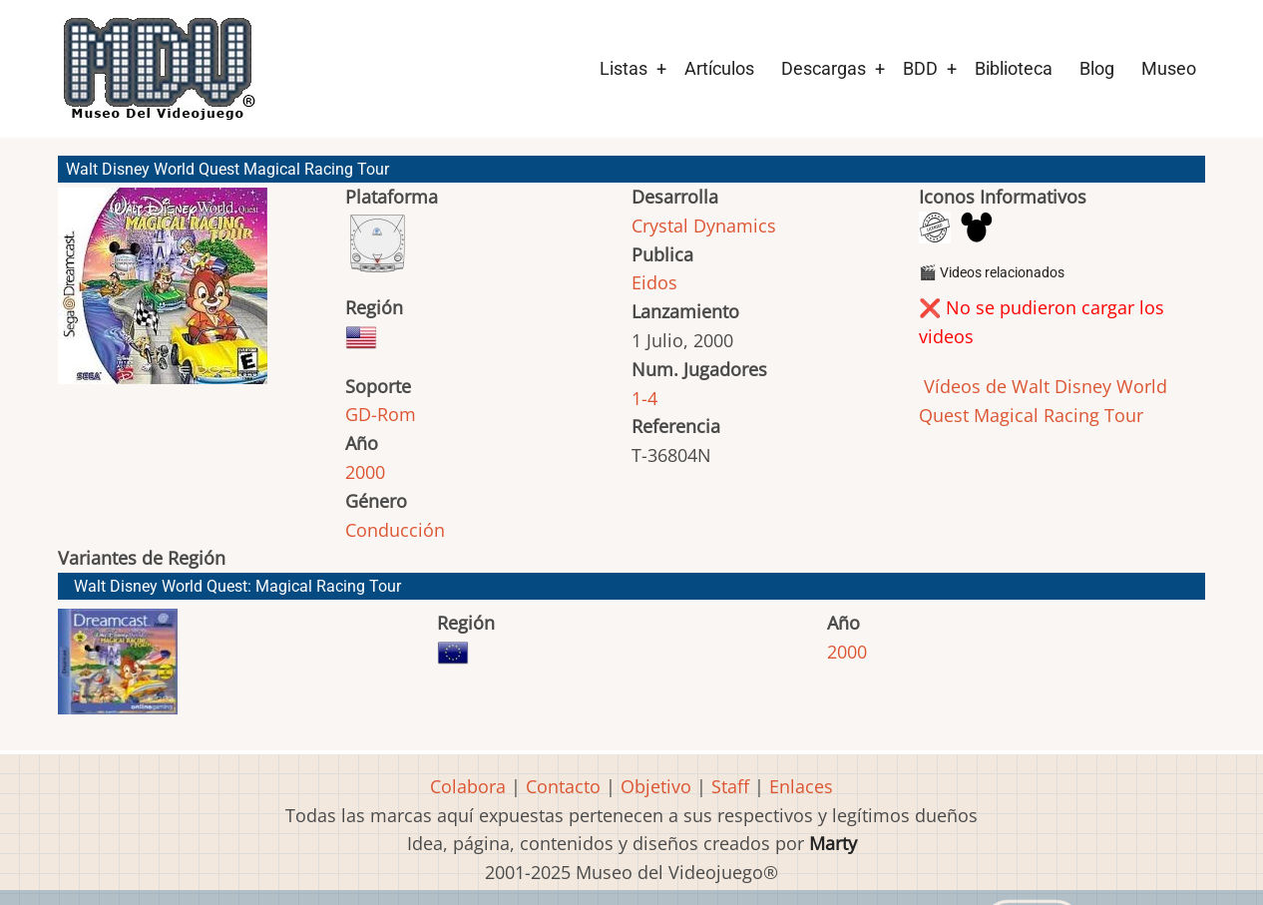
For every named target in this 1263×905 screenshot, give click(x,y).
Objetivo (656, 786)
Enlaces (801, 786)
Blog (1096, 68)
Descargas (823, 68)
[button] (162, 295)
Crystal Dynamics (704, 225)
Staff (730, 786)
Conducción (395, 530)
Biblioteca (1013, 68)
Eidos (654, 282)
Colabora (468, 786)
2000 (365, 472)
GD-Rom (380, 414)
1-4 (644, 398)
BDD (920, 68)
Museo (1168, 68)
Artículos (719, 68)
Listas (623, 68)
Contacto (563, 786)
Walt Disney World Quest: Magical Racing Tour (237, 586)
